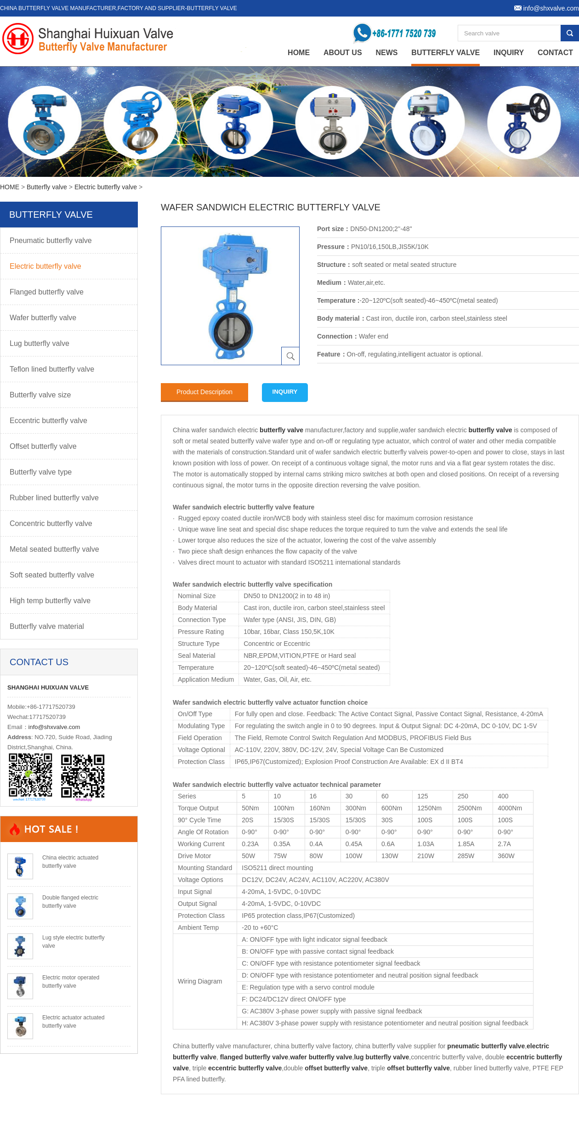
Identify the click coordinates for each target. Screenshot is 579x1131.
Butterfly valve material (47, 626)
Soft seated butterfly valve (52, 575)
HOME (9, 187)
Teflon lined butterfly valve (52, 369)
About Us (343, 53)
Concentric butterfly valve (51, 523)
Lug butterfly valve (39, 343)
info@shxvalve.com (54, 727)
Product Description (204, 392)
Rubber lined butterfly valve (54, 498)
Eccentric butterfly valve (48, 420)
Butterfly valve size (40, 395)
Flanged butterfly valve (47, 292)
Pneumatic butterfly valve (51, 240)
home (299, 53)
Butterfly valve (445, 53)
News (386, 53)
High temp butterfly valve (50, 601)
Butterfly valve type (41, 472)
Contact (555, 53)
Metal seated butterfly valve (54, 549)
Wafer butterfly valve (43, 318)
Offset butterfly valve (43, 446)
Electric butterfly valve (105, 187)
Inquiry (509, 53)
